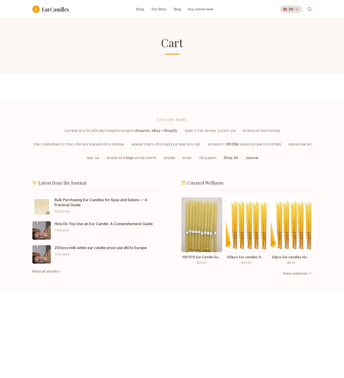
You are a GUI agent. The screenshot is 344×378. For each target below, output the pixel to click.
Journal (251, 157)
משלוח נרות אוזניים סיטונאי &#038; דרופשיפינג (244, 144)
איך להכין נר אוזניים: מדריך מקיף (210, 130)
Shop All (231, 157)
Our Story (158, 9)
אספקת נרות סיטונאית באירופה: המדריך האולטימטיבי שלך (78, 144)
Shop (140, 9)
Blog (177, 9)
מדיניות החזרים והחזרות (261, 130)
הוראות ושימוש (300, 144)
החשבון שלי (207, 157)
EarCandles (50, 9)
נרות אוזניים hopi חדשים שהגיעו (131, 157)
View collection (297, 273)
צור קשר (92, 157)
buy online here (200, 9)
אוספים (169, 157)
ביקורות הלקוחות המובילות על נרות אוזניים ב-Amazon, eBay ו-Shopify (120, 130)
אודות (186, 157)
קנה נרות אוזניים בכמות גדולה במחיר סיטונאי (165, 144)
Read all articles (47, 271)
